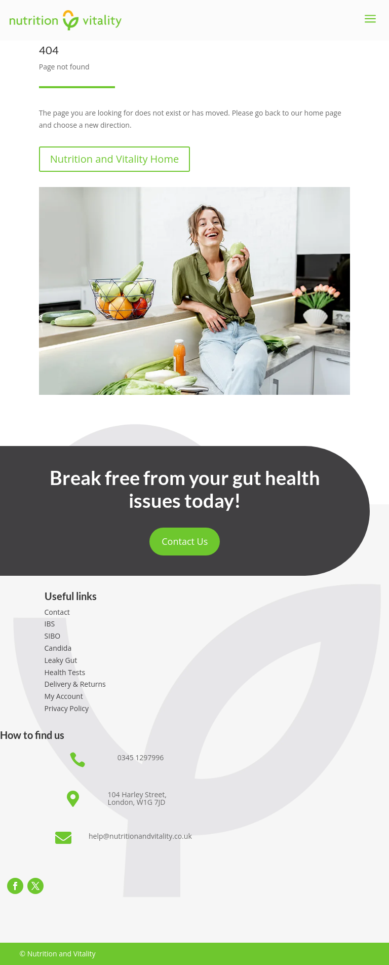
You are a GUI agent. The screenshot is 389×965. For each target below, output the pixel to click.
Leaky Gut (61, 660)
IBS (50, 623)
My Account (64, 696)
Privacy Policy (67, 708)
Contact (57, 612)
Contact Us (185, 541)
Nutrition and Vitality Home (114, 159)
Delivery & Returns (75, 684)
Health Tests (65, 672)
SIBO (53, 636)
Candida (58, 648)
